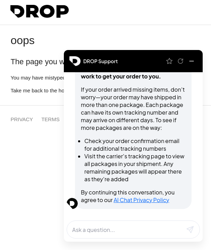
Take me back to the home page (47, 90)
